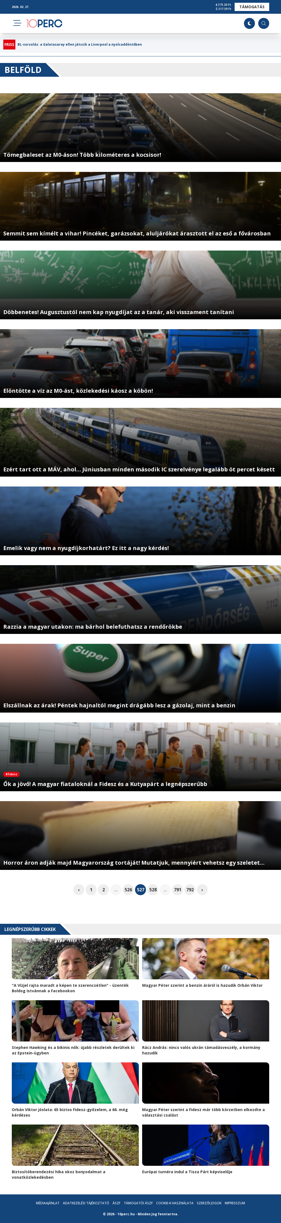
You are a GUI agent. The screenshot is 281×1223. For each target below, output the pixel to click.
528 (153, 890)
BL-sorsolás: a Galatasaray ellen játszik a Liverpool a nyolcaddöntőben (80, 44)
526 (128, 890)
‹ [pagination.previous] (79, 890)
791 (177, 890)
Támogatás (252, 6)
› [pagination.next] (202, 890)
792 (190, 890)
